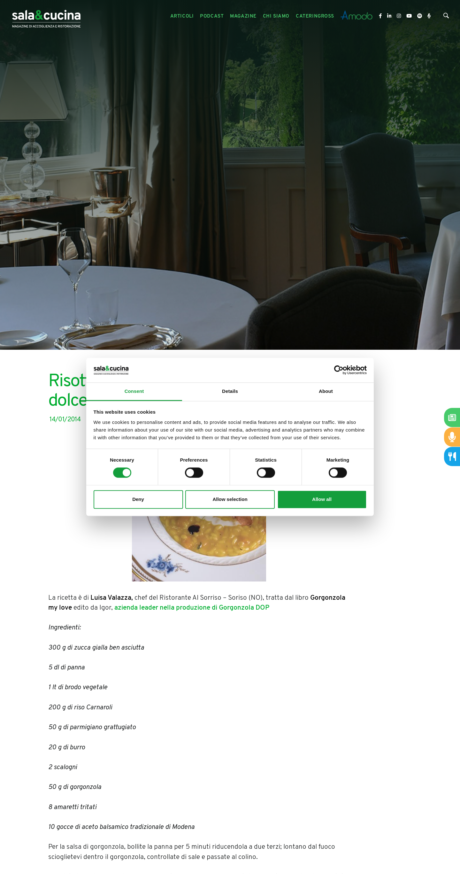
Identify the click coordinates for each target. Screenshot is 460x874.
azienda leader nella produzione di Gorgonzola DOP (191, 608)
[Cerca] (446, 17)
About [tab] (326, 391)
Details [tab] (230, 391)
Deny (138, 499)
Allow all (322, 499)
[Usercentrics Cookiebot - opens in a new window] (339, 370)
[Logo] (46, 16)
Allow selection (229, 499)
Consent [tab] (134, 391)
